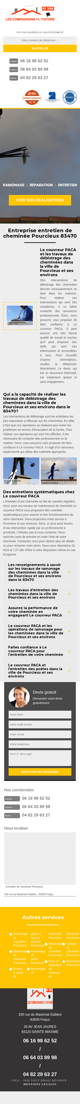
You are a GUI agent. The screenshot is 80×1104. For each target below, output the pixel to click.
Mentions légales (39, 1084)
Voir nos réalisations (40, 200)
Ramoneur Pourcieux (71, 963)
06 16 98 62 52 (34, 60)
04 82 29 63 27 (34, 77)
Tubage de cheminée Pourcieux (71, 949)
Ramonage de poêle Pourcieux (36, 957)
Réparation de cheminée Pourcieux (54, 949)
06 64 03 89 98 (34, 69)
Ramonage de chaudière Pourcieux (18, 939)
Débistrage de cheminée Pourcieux (18, 957)
